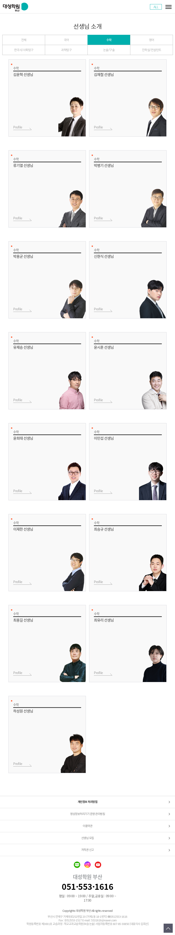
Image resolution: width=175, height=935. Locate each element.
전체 (23, 40)
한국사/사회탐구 (23, 50)
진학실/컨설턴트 (151, 50)
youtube (98, 865)
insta (87, 865)
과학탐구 (66, 50)
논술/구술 (109, 50)
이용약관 (87, 826)
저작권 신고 (87, 850)
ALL (156, 7)
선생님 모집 (87, 838)
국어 (66, 40)
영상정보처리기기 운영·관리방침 (87, 814)
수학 (109, 40)
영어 (151, 40)
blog (77, 865)
